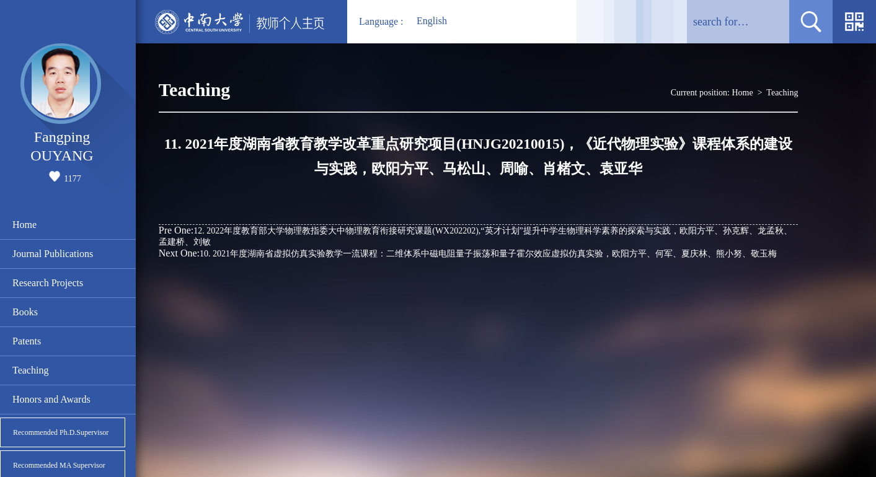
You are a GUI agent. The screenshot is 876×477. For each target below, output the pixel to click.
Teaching (30, 370)
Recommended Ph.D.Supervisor (60, 432)
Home (24, 224)
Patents (26, 341)
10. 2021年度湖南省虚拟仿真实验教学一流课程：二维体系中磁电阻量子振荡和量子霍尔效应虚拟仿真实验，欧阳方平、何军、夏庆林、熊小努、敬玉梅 (468, 253)
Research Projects (47, 283)
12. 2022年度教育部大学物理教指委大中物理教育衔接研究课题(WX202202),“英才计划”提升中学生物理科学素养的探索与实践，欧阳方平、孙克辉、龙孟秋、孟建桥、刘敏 (475, 236)
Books (25, 312)
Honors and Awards (51, 399)
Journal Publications (52, 253)
